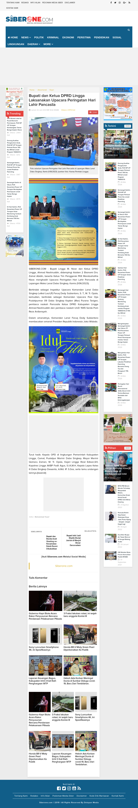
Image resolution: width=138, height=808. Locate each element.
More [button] (47, 44)
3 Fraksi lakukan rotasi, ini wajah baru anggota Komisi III (62, 717)
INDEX (127, 126)
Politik (39, 37)
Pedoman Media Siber (52, 3)
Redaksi (25, 3)
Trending (14, 113)
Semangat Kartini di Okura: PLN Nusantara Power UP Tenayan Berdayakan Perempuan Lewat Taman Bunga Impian (14, 189)
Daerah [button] (32, 44)
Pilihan (110, 448)
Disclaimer (70, 3)
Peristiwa (84, 37)
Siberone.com (64, 566)
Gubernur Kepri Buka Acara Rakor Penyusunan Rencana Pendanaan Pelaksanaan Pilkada (45, 616)
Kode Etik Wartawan (99, 796)
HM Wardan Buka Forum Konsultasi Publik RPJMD (124, 555)
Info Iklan (35, 3)
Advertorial (42, 90)
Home (13, 37)
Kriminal (53, 37)
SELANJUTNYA (90, 531)
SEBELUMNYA (36, 532)
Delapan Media (91, 803)
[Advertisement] (69, 66)
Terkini (110, 126)
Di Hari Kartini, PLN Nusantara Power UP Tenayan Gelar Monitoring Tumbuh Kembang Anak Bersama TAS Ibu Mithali (14, 214)
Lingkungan (16, 44)
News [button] (25, 37)
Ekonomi (68, 37)
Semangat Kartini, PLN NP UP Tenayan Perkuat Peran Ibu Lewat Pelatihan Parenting (14, 167)
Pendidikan (101, 37)
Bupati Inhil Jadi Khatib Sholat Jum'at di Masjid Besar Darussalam (73, 540)
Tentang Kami (12, 3)
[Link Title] (59, 788)
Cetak (93, 112)
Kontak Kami (12, 8)
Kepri (52, 90)
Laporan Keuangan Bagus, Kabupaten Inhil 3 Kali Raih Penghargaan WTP (42, 681)
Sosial (117, 37)
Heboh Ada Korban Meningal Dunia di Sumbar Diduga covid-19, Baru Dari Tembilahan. (79, 681)
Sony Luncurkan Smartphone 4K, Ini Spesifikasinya (85, 717)
